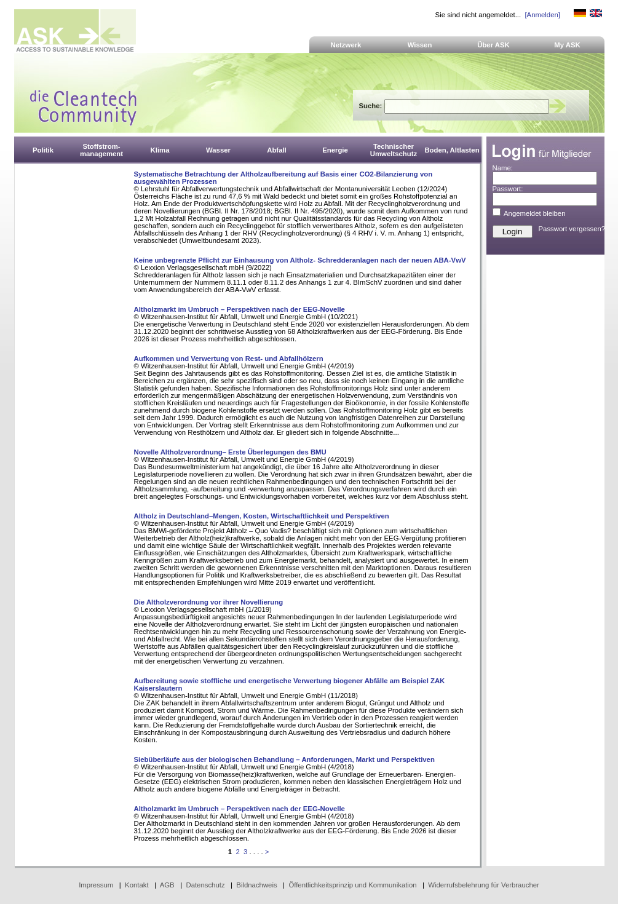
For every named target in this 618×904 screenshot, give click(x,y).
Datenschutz (205, 885)
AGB (167, 885)
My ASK (567, 45)
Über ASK (493, 45)
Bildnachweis (256, 885)
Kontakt (137, 885)
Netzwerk (346, 45)
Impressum (96, 885)
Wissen (420, 45)
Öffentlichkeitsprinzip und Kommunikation (352, 885)
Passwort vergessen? (572, 228)
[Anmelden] (542, 14)
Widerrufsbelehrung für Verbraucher (483, 885)
